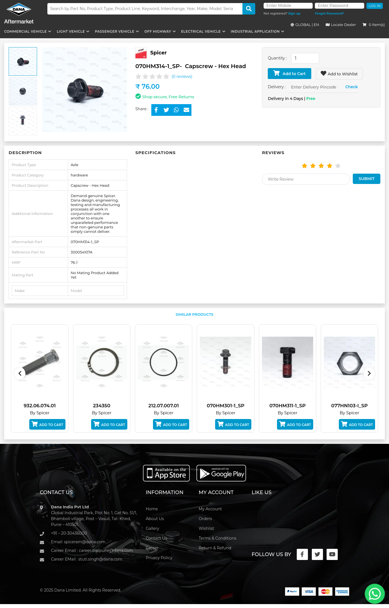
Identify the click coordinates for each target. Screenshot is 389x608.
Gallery (152, 528)
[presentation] (19, 373)
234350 (106, 405)
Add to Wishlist (339, 73)
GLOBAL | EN (305, 24)
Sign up (294, 13)
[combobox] (305, 58)
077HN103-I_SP (353, 405)
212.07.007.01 (168, 405)
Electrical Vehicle (201, 31)
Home (152, 508)
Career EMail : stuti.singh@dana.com (86, 559)
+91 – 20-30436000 (69, 533)
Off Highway (157, 31)
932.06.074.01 (44, 405)
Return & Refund (215, 547)
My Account (210, 508)
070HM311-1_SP (292, 405)
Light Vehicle (71, 31)
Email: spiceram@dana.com (78, 541)
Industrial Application (255, 31)
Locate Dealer (341, 24)
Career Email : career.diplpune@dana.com (92, 550)
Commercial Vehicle (25, 31)
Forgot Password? (329, 13)
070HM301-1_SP (230, 405)
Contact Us (156, 538)
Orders (205, 518)
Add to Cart (289, 73)
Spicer (158, 52)
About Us (155, 518)
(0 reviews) (182, 76)
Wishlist (206, 528)
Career (152, 547)
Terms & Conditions (217, 538)
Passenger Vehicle (114, 31)
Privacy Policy (159, 557)
